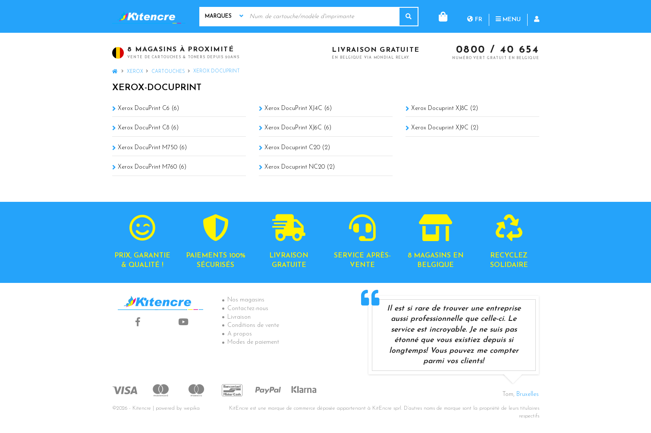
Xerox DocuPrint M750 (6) (152, 147)
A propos (239, 334)
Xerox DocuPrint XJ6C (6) (297, 128)
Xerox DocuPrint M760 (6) (152, 167)
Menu (473, 16)
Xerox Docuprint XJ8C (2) (444, 108)
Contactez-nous (247, 308)
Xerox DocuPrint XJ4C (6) (298, 108)
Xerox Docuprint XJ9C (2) (444, 128)
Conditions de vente (253, 325)
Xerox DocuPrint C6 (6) (148, 108)
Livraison (239, 317)
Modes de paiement (253, 342)
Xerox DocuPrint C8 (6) (148, 128)
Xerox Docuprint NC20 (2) (299, 167)
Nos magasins (245, 300)
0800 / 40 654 (497, 50)
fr (439, 16)
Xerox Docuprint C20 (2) (297, 147)
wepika (192, 408)
